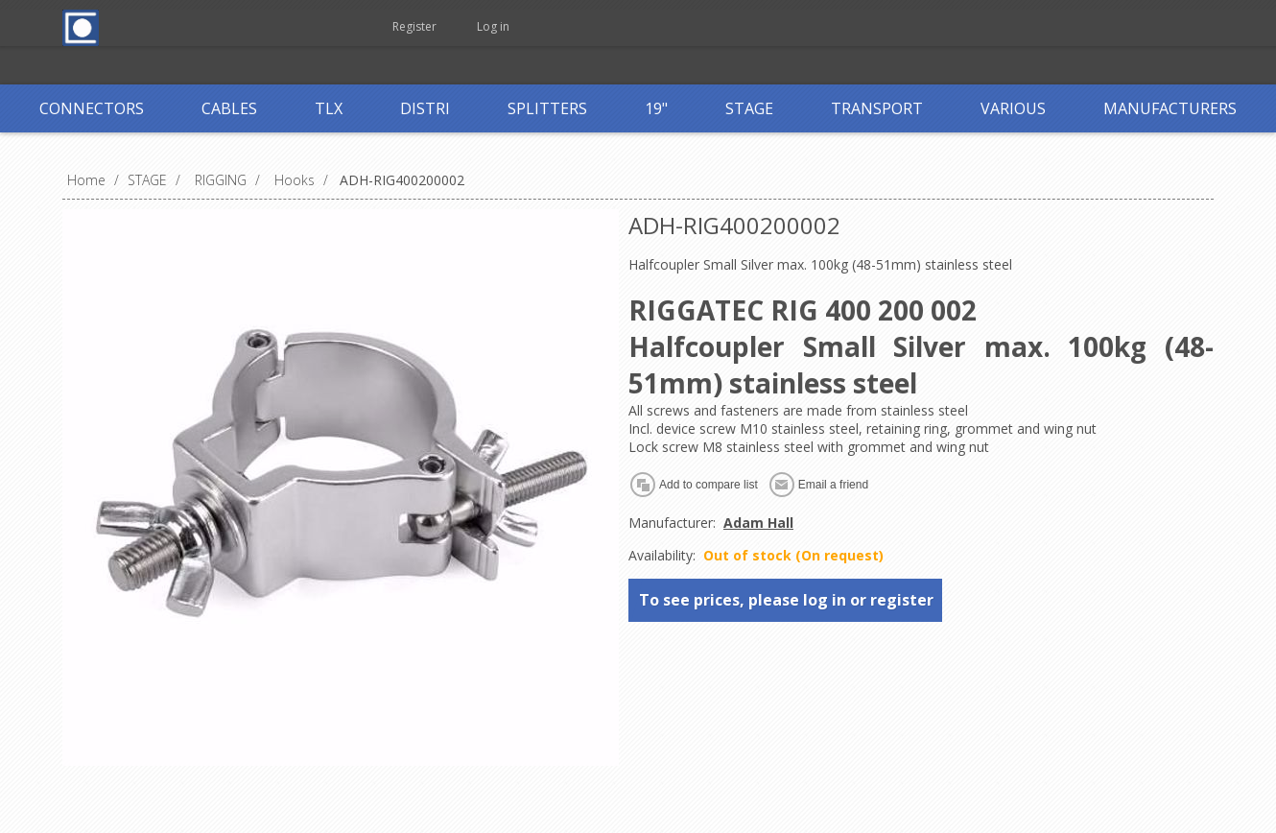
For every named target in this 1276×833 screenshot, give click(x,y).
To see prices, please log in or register (786, 599)
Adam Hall (758, 522)
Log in (493, 26)
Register (414, 26)
